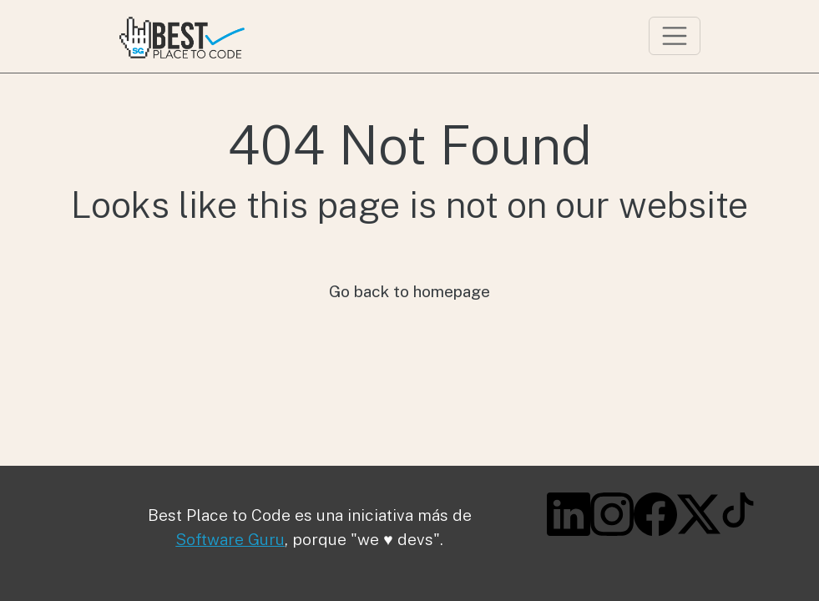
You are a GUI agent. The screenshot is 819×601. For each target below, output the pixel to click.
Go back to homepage (409, 291)
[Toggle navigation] (674, 36)
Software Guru (230, 539)
